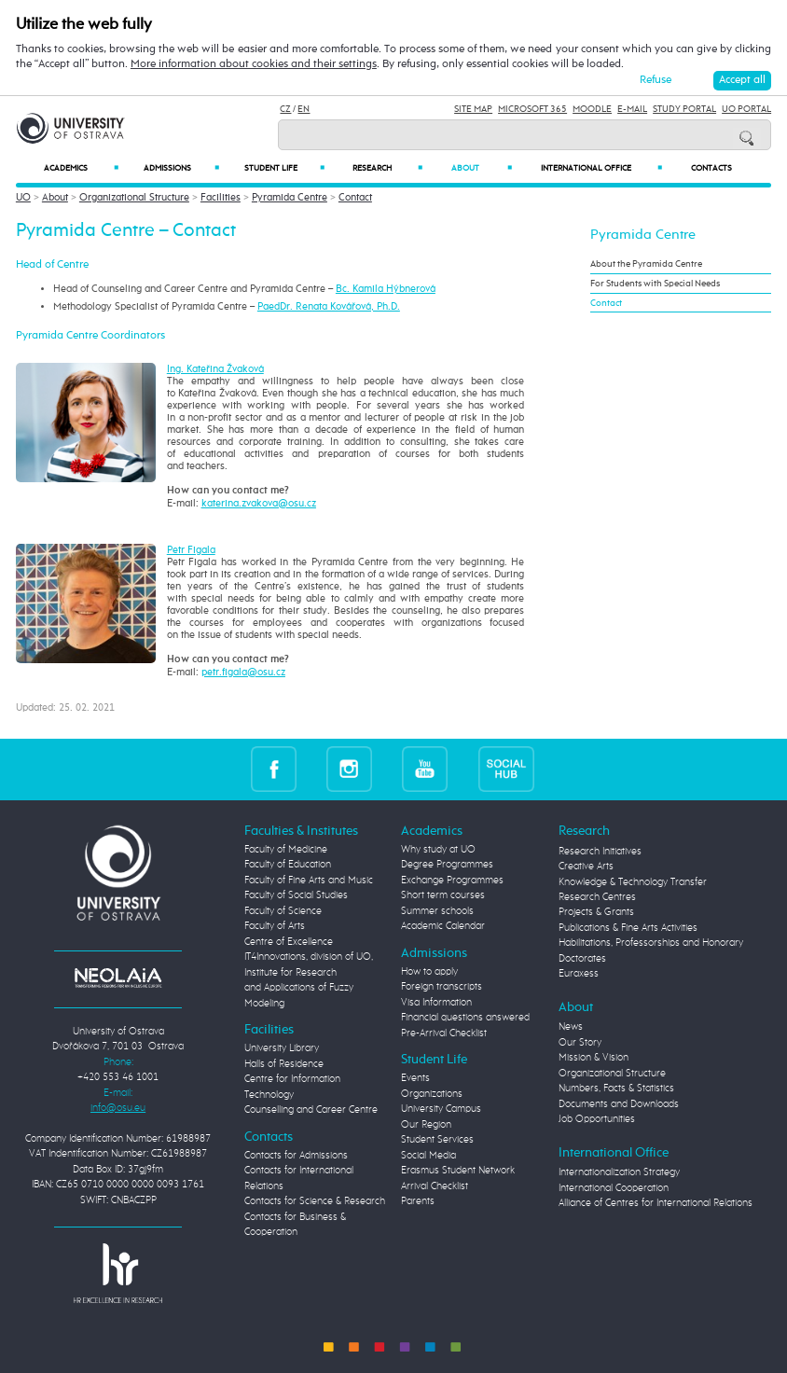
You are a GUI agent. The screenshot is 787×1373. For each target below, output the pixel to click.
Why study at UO (438, 849)
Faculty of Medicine (285, 849)
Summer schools (437, 911)
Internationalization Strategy (619, 1172)
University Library (281, 1048)
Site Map (473, 109)
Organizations (432, 1094)
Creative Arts (586, 866)
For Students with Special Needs (655, 283)
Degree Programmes (447, 864)
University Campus (441, 1108)
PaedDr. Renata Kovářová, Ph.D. (328, 306)
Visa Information (436, 1002)
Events (415, 1078)
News (571, 1026)
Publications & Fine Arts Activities (628, 927)
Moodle (592, 109)
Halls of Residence (284, 1064)
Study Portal (684, 109)
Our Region (426, 1124)
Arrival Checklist (434, 1186)
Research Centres (597, 897)
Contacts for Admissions (296, 1155)
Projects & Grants (596, 912)
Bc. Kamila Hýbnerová (385, 289)
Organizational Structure (134, 197)
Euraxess (579, 973)
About (481, 168)
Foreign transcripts (441, 986)
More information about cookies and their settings (254, 64)
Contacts (711, 168)
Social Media (428, 1155)
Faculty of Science (283, 911)
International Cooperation (614, 1188)
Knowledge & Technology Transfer (633, 882)
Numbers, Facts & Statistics (616, 1088)
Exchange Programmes (452, 880)
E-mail (632, 109)
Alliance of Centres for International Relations (655, 1203)
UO (23, 197)
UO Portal (746, 109)
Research (387, 168)
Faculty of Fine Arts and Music (308, 880)
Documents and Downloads (619, 1104)
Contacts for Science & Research (314, 1201)
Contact (355, 197)
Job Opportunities (597, 1119)
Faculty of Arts (274, 926)
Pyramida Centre (289, 197)
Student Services (437, 1139)
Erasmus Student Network (458, 1170)
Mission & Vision (593, 1057)
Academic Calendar (443, 926)
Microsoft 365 (532, 109)
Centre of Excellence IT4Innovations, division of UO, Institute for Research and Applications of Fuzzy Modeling (308, 972)
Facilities (220, 197)
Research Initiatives (600, 851)
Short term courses (443, 895)
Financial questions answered (465, 1017)
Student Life (284, 168)
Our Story (580, 1042)
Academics (80, 168)
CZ (285, 109)
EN (303, 109)
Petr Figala (191, 550)
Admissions (181, 168)
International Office (602, 168)
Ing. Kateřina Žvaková (215, 369)
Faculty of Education (287, 864)
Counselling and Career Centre (311, 1109)
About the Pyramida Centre (646, 264)
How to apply (429, 971)
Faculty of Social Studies (296, 895)
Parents (418, 1201)
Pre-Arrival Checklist (444, 1033)
